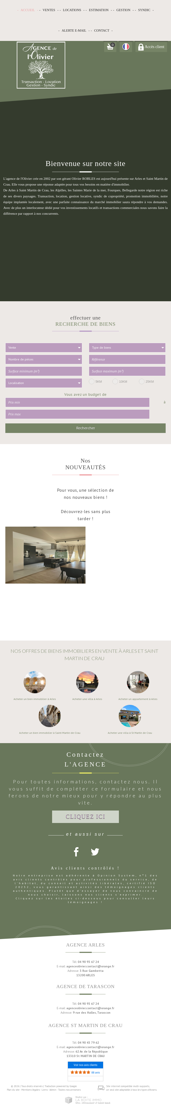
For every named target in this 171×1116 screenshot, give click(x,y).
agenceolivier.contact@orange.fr (90, 966)
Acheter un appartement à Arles (137, 699)
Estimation (99, 10)
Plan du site (13, 1089)
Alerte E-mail (74, 30)
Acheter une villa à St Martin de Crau (130, 733)
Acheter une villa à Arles (87, 699)
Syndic (144, 10)
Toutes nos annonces (69, 1089)
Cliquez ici (85, 816)
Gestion (123, 10)
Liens (45, 1089)
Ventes (49, 10)
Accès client (151, 46)
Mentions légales (30, 1089)
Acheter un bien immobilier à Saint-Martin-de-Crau (49, 733)
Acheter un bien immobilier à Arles (35, 699)
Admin (52, 1089)
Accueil (28, 10)
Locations (72, 10)
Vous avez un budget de (85, 394)
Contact (101, 30)
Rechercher (85, 428)
